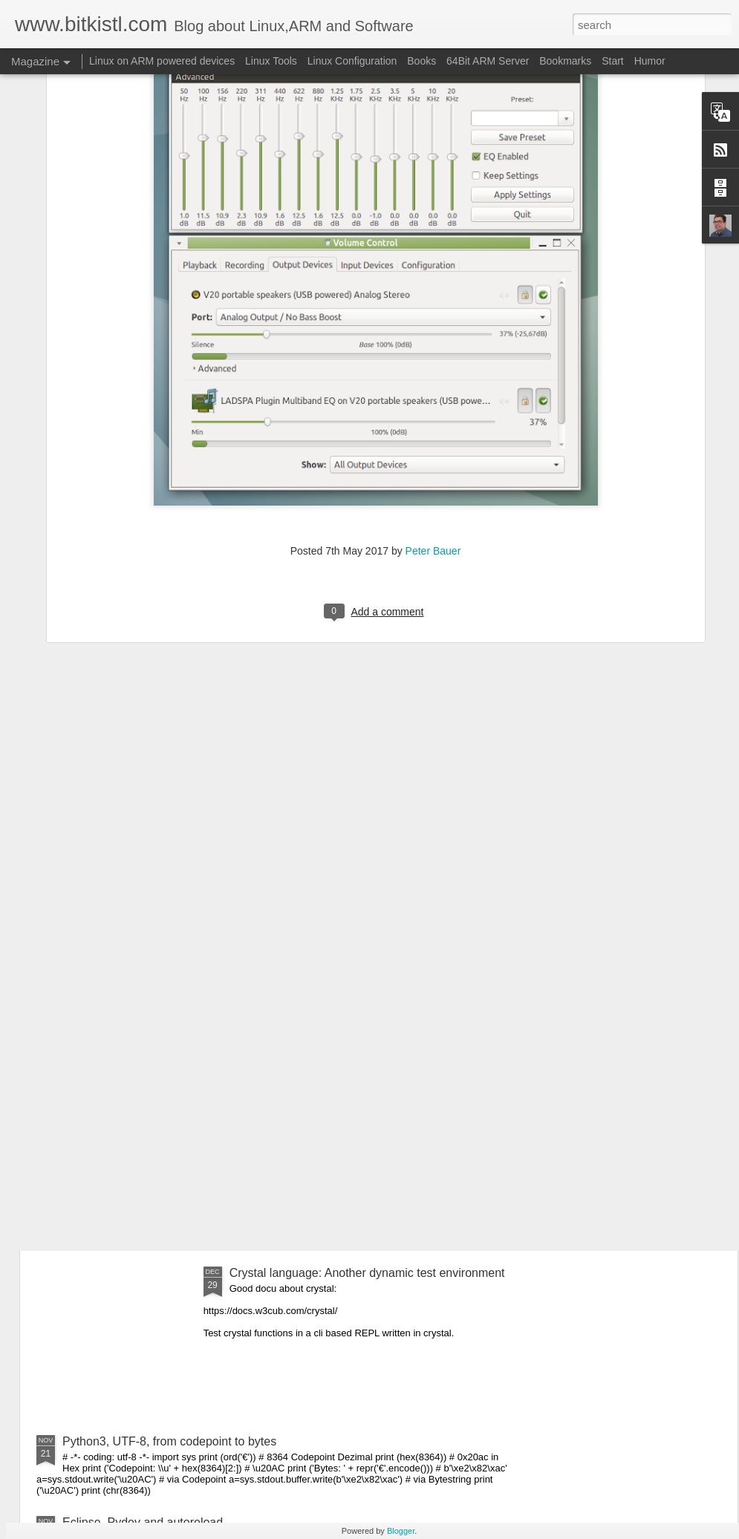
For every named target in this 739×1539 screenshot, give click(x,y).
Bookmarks (565, 61)
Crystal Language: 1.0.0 (125, 1023)
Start (613, 61)
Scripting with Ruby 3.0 (123, 1192)
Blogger (400, 1530)
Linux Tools (271, 61)
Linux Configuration (352, 61)
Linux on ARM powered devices (162, 61)
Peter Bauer (433, 383)
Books (421, 61)
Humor (649, 61)
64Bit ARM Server (487, 61)
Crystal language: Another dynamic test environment (367, 1273)
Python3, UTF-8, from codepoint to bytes (169, 1441)
